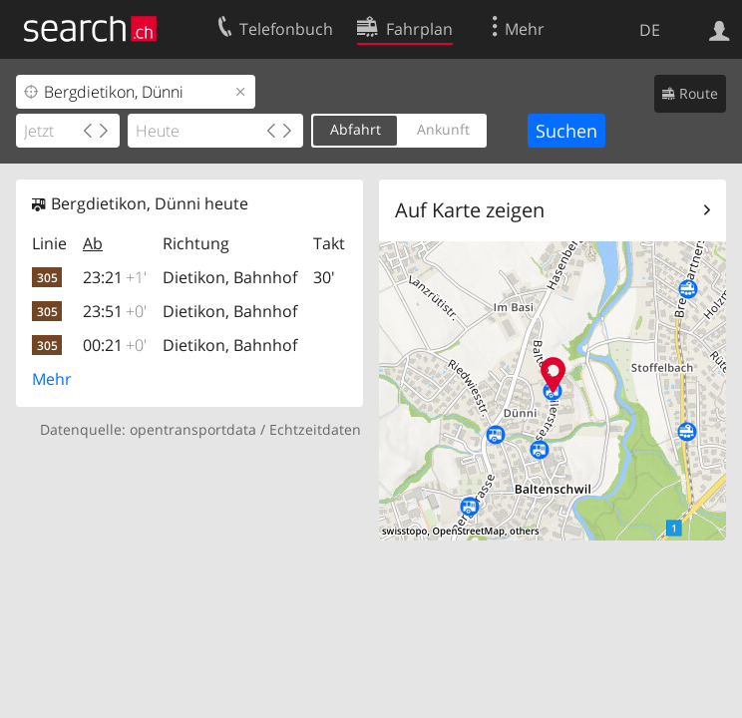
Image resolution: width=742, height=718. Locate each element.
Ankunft (443, 129)
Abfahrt (355, 129)
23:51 (115, 311)
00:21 (115, 345)
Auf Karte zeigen (470, 209)
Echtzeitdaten (315, 429)
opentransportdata (193, 429)
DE (649, 30)
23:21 (115, 277)
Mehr (52, 379)
